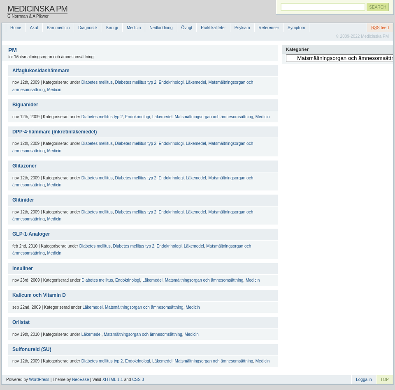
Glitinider (23, 200)
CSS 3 (138, 379)
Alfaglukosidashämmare (41, 70)
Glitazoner (24, 166)
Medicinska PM (37, 8)
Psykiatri (242, 27)
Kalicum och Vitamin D (39, 295)
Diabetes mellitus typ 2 (135, 82)
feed (380, 27)
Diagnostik (88, 27)
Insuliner (22, 268)
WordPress (39, 379)
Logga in (364, 379)
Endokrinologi (171, 82)
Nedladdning (160, 27)
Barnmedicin (58, 27)
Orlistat (21, 322)
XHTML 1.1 (112, 379)
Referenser (269, 27)
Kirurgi (112, 27)
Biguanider (25, 105)
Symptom (296, 27)
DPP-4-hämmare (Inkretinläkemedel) (54, 132)
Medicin (134, 27)
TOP (385, 379)
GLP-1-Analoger (31, 234)
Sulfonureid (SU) (31, 349)
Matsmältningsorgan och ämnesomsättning (214, 117)
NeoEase (80, 379)
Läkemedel (196, 82)
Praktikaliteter (213, 27)
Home (15, 27)
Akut (34, 27)
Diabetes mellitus (97, 82)
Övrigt (187, 27)
